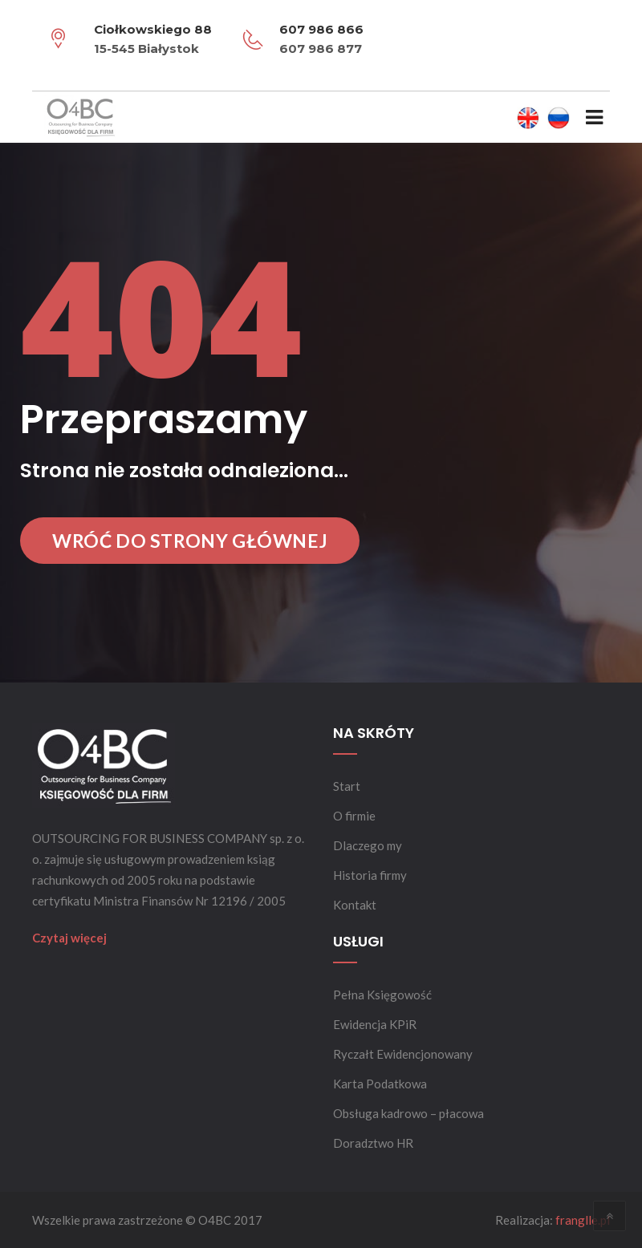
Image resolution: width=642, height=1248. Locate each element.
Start (346, 786)
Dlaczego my (367, 845)
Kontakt (354, 905)
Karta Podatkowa (380, 1083)
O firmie (354, 815)
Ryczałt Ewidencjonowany (403, 1054)
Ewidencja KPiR (374, 1024)
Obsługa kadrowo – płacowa (408, 1113)
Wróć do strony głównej (189, 540)
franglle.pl (582, 1220)
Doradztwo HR (373, 1143)
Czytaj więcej (69, 937)
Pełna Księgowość (382, 994)
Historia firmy (370, 875)
